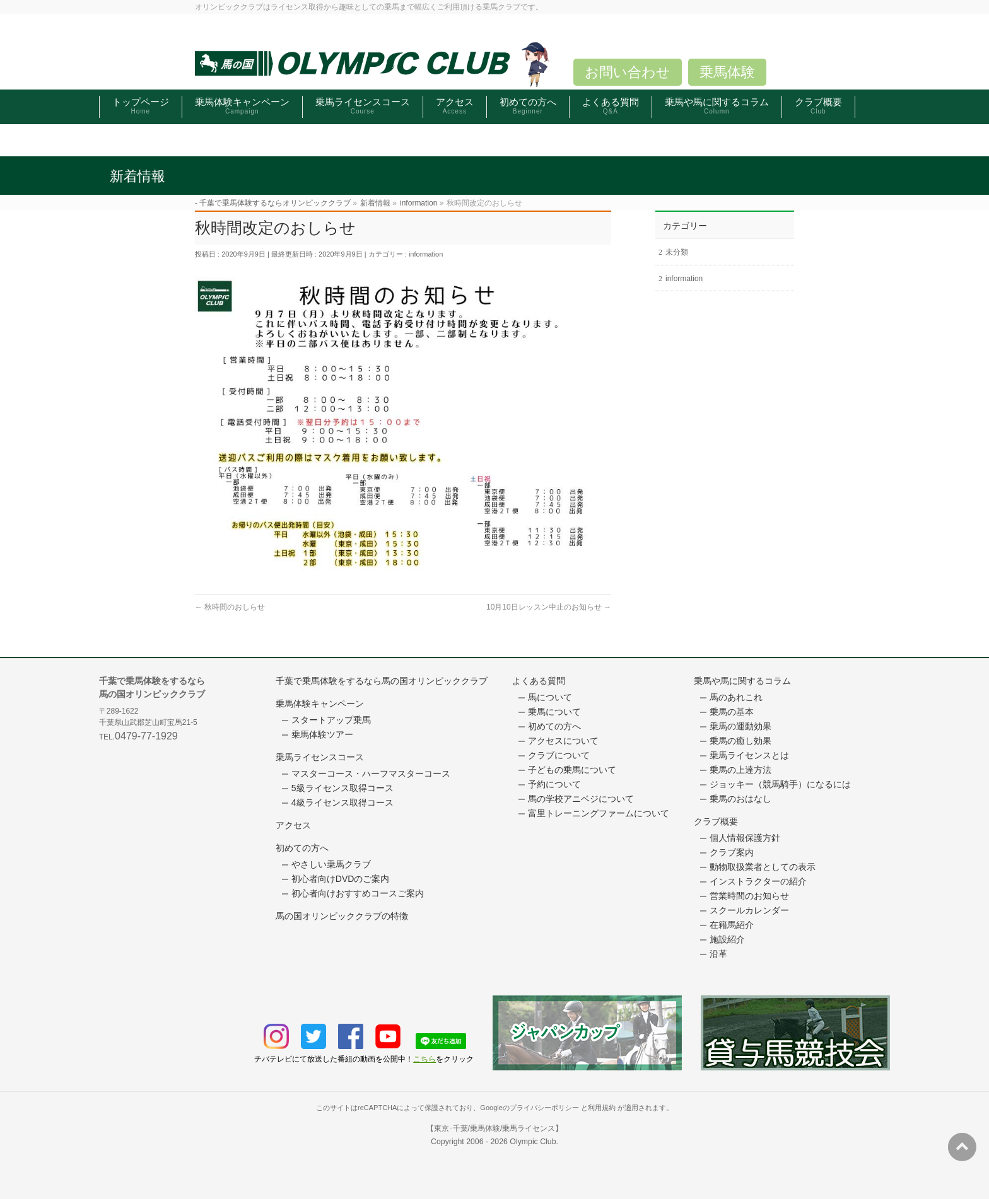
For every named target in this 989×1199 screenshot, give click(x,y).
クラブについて (559, 755)
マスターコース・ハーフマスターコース (370, 773)
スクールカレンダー (749, 910)
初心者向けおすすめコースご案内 (357, 893)
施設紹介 (727, 939)
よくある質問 (538, 681)
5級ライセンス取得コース (342, 788)
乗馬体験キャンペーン (320, 703)
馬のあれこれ (736, 697)
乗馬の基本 (732, 712)
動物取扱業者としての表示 (763, 867)
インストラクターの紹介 (758, 881)
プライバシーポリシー (544, 1107)
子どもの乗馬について (572, 770)
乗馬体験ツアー (322, 734)
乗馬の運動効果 (740, 726)
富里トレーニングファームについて (598, 813)
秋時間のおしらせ (230, 607)
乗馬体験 (727, 72)
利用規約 (602, 1107)
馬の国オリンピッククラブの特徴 (342, 916)
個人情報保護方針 (745, 838)
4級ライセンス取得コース (342, 802)
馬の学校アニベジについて (581, 799)
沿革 (718, 954)
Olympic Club (533, 1141)
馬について (550, 697)
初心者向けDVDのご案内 (340, 879)
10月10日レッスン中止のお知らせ (548, 607)
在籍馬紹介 (732, 925)
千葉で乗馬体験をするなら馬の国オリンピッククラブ (382, 681)
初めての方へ (302, 848)
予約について (554, 784)
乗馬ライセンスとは (749, 755)
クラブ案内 (732, 852)
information (426, 254)
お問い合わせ (627, 72)
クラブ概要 (716, 821)
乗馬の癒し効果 (740, 741)
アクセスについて (563, 741)
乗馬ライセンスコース (320, 757)
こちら (424, 1059)
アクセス (293, 825)
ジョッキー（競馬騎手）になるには (780, 784)
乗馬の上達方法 (740, 770)
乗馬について (554, 712)
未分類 (676, 252)
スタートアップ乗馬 (331, 720)
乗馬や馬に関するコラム (742, 681)
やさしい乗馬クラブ (331, 864)
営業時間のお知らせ (749, 896)
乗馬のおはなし (740, 799)
